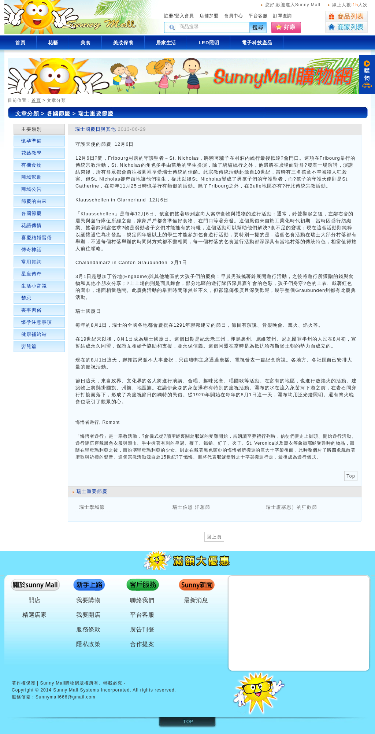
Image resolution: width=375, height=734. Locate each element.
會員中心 (233, 15)
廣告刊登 (142, 629)
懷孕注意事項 (36, 322)
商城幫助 (31, 177)
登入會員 (184, 15)
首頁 (36, 100)
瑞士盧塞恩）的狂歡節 (291, 507)
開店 (35, 600)
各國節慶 (60, 113)
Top (350, 476)
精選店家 (34, 615)
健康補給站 (34, 334)
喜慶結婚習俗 (36, 237)
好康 (290, 27)
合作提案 (142, 644)
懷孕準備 (31, 141)
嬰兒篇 (29, 346)
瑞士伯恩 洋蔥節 (191, 507)
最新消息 (196, 600)
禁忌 (26, 298)
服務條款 (88, 629)
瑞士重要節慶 (96, 113)
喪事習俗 (31, 310)
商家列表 (346, 27)
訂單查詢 (282, 15)
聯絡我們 (142, 600)
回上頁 (214, 537)
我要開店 (88, 615)
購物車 (367, 74)
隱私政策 (88, 644)
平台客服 (258, 15)
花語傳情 (31, 225)
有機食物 (31, 165)
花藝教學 (31, 153)
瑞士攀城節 (92, 507)
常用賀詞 (31, 261)
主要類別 (31, 129)
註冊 (169, 15)
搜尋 (258, 27)
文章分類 (27, 113)
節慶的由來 (34, 201)
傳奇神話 (31, 249)
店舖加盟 (209, 15)
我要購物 (88, 600)
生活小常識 (34, 286)
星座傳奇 (31, 274)
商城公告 (31, 189)
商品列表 (346, 16)
